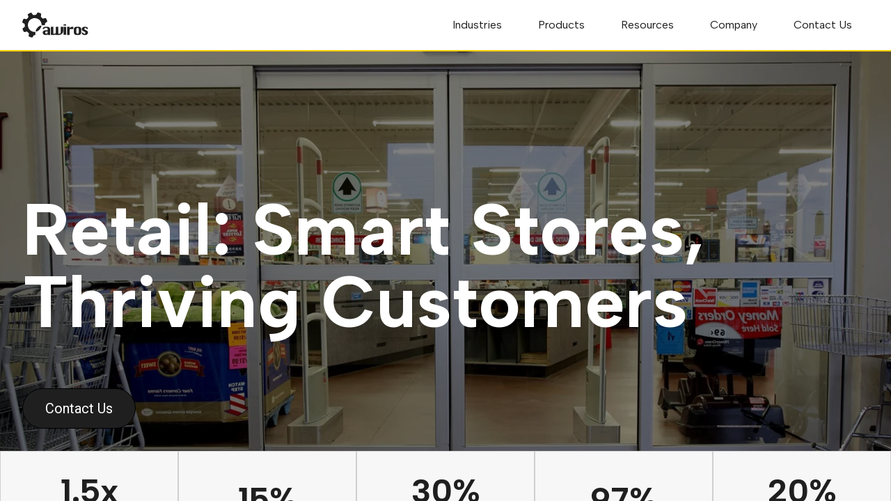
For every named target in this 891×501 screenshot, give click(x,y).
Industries (477, 24)
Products (561, 24)
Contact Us (823, 24)
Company (733, 24)
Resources (647, 24)
